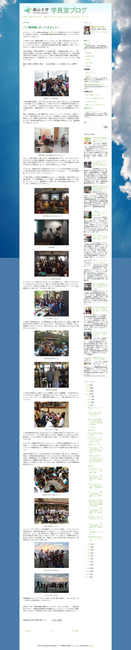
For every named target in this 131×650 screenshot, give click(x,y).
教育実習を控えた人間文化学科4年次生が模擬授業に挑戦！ (100, 188)
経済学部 (88, 53)
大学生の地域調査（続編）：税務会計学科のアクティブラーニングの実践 (100, 286)
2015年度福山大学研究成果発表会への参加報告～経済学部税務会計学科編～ (95, 503)
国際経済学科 (54, 32)
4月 (89, 556)
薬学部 (87, 66)
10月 (89, 402)
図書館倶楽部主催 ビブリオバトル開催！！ (100, 359)
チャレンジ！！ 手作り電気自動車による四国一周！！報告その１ (95, 526)
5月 (89, 553)
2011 (88, 577)
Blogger (90, 646)
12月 (89, 396)
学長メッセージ (90, 73)
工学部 (87, 59)
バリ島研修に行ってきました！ (95, 533)
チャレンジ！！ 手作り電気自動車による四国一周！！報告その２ (95, 511)
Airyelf (74, 646)
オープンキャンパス (91, 111)
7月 (89, 547)
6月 (89, 550)
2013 (88, 571)
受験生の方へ (88, 108)
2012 (88, 574)
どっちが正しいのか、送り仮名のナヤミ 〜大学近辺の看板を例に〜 (100, 163)
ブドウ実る (91, 427)
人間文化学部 (89, 56)
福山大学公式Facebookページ (94, 85)
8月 (89, 544)
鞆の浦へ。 (91, 466)
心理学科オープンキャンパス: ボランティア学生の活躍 (100, 213)
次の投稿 (28, 631)
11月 (89, 399)
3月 (89, 559)
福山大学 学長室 (98, 27)
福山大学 (87, 44)
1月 (89, 564)
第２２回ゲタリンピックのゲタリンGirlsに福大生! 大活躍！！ (95, 439)
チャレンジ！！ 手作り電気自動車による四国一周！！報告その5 (95, 450)
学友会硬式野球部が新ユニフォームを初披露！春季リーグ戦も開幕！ (100, 310)
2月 (89, 562)
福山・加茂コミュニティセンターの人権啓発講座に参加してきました (100, 237)
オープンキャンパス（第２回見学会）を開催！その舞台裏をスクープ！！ (95, 486)
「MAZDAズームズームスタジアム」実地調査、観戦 (95, 470)
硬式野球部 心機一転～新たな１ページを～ (95, 519)
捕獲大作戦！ (92, 430)
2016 (88, 391)
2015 (88, 394)
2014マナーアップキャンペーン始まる (99, 261)
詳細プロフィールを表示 (99, 32)
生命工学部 (89, 63)
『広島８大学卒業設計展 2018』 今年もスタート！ (100, 334)
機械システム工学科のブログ (94, 105)
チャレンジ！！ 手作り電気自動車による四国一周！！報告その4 (95, 478)
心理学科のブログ (90, 101)
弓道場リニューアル (94, 444)
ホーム (51, 631)
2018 (88, 385)
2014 (88, 568)
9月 (89, 405)
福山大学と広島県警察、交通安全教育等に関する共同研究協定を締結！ (95, 421)
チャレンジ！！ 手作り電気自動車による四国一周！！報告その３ (95, 494)
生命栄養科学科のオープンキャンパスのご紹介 (95, 538)
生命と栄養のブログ (91, 95)
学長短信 (87, 76)
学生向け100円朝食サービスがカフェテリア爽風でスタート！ (100, 139)
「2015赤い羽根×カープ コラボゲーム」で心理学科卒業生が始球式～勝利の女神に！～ (95, 459)
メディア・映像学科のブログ (94, 98)
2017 (88, 388)
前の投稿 (75, 631)
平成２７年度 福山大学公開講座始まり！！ (95, 414)
